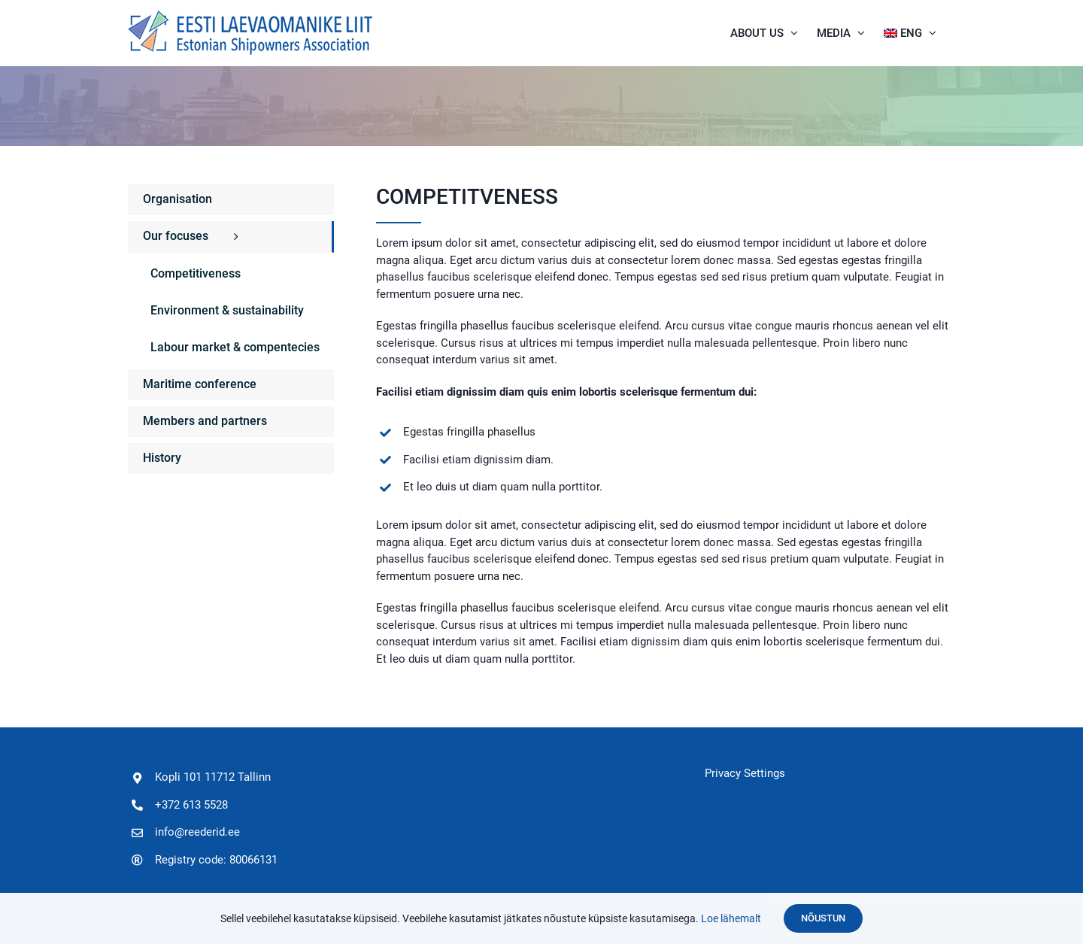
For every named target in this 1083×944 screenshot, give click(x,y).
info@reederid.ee (197, 832)
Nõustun (823, 918)
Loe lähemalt (731, 918)
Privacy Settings (745, 773)
